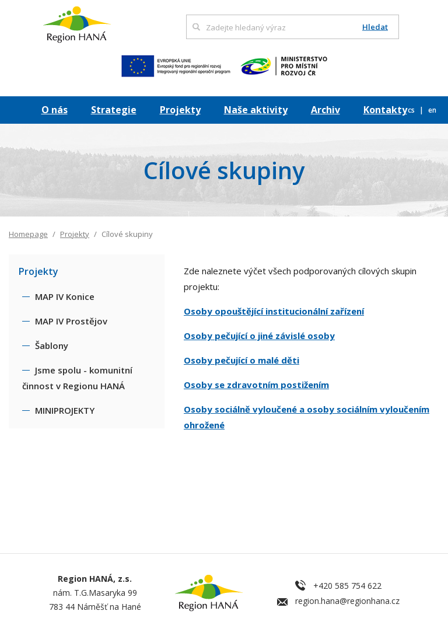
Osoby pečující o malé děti (241, 360)
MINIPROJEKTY (64, 410)
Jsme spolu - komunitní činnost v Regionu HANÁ (77, 378)
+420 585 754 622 (347, 585)
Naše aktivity (256, 109)
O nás (54, 109)
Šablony (51, 345)
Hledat (375, 27)
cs (412, 110)
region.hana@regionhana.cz (347, 600)
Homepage (28, 234)
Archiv (325, 109)
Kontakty (385, 109)
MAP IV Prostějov (71, 321)
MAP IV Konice (64, 296)
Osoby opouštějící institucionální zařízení (274, 311)
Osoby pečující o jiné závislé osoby (259, 335)
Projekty (180, 109)
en (432, 110)
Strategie (113, 109)
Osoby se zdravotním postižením (256, 384)
